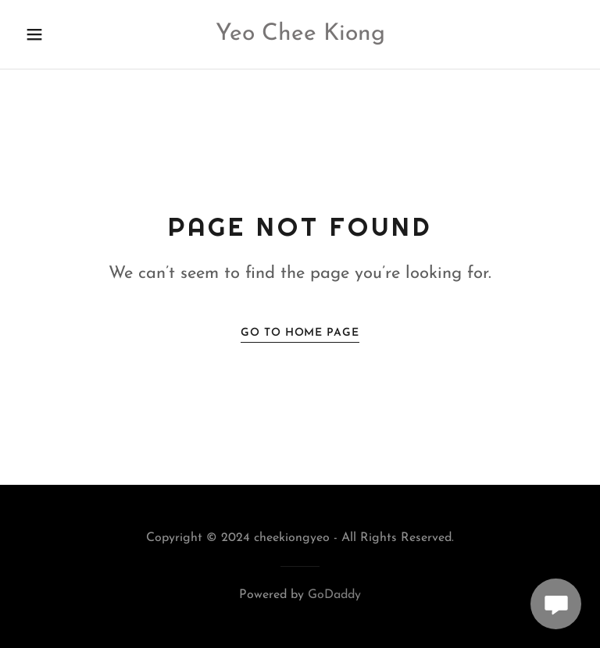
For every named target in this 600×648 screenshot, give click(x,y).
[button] (61, 34)
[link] (300, 36)
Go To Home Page (300, 333)
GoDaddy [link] (334, 595)
